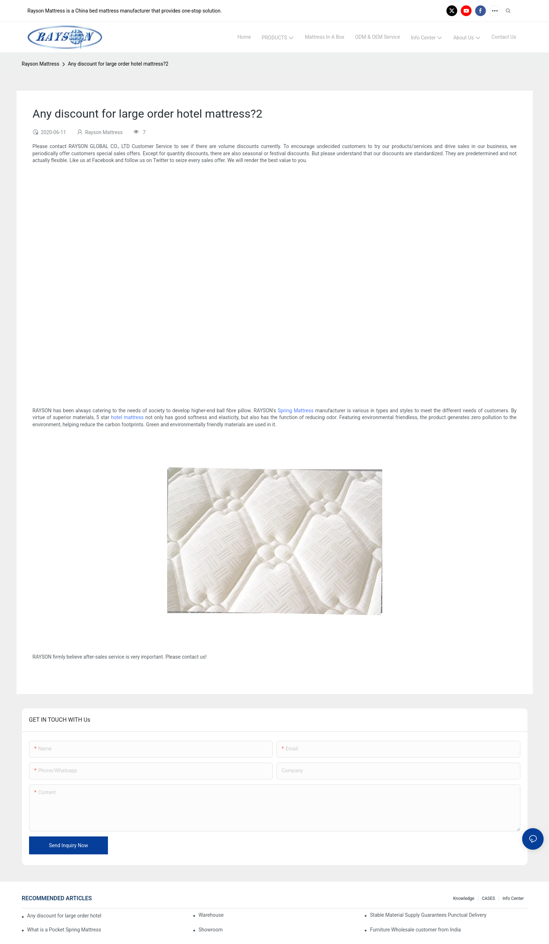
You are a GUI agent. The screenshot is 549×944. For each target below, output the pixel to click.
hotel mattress (127, 417)
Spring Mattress (295, 410)
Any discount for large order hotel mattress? (65, 916)
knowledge (463, 898)
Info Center (513, 898)
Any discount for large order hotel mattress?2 (118, 64)
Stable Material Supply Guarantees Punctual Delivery (428, 915)
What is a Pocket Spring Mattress (64, 930)
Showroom (211, 930)
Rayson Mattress (41, 64)
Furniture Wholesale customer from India (415, 930)
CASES (488, 898)
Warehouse (211, 915)
